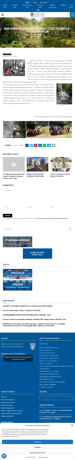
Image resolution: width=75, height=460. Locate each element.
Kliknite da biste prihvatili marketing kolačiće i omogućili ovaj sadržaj (18, 358)
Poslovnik (4, 397)
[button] (72, 425)
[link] (17, 247)
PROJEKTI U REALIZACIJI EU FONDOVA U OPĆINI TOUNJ (35, 175)
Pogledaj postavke (37, 453)
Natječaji (63, 5)
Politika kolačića (30, 457)
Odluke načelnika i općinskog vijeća (11, 413)
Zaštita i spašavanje (52, 6)
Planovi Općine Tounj (27, 6)
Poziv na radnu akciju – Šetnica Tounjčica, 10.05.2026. (22, 310)
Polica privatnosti (43, 457)
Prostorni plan (40, 6)
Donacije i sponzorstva (8, 402)
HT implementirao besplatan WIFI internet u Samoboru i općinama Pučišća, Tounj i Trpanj (14, 176)
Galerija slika (15, 6)
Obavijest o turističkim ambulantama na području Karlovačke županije (28, 306)
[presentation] (18, 213)
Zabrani (37, 447)
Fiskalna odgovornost (7, 408)
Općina (5, 54)
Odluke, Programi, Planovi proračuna (12, 411)
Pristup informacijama (7, 399)
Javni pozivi (71, 6)
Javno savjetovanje (6, 405)
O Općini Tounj (4, 6)
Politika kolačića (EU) (7, 416)
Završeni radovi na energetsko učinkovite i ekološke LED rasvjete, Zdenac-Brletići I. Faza (34, 319)
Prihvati (37, 442)
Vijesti (9, 54)
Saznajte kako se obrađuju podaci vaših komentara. (53, 218)
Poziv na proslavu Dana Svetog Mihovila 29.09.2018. (60, 175)
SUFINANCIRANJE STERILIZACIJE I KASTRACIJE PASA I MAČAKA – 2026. (27, 315)
